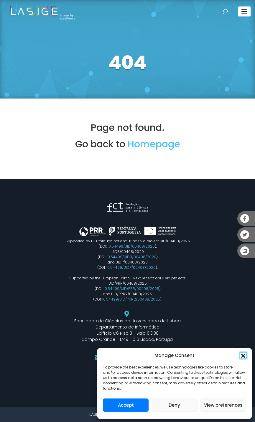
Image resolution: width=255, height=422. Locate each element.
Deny (174, 405)
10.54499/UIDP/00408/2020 (131, 267)
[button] (243, 355)
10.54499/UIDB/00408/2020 (131, 256)
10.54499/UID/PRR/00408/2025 (131, 288)
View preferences (223, 405)
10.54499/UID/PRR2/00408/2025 (131, 299)
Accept (126, 405)
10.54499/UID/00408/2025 (131, 246)
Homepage (154, 144)
